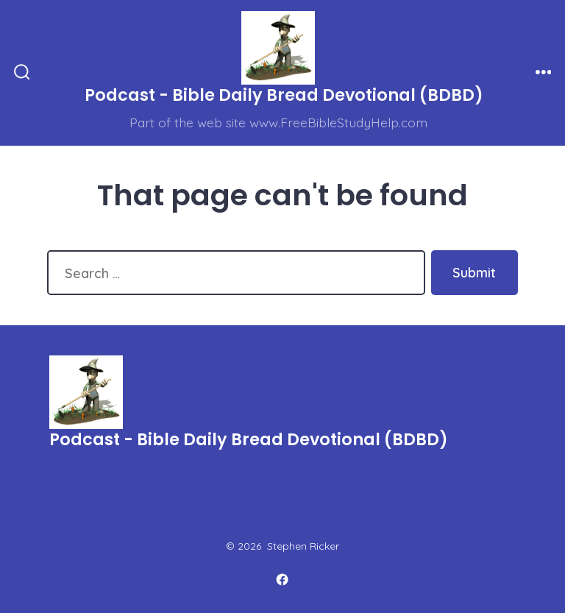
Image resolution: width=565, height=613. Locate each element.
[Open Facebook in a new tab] (282, 580)
